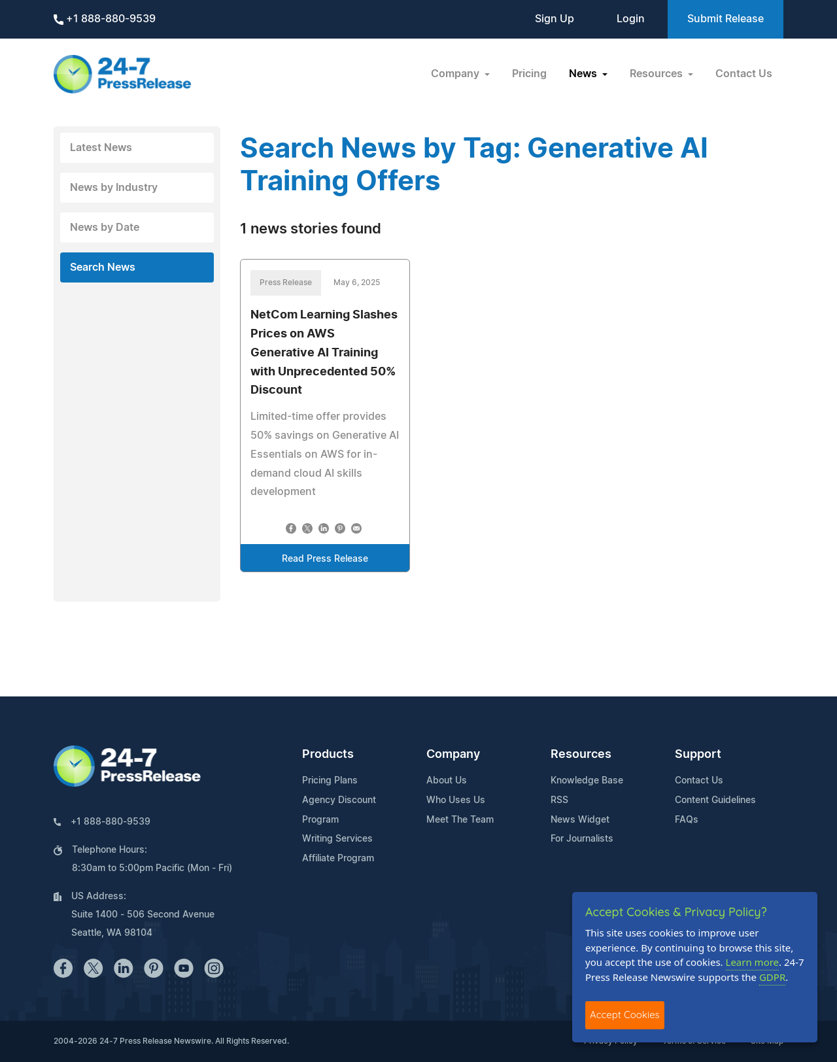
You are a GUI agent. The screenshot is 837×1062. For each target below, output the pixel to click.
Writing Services (337, 839)
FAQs (686, 820)
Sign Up (554, 19)
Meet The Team (460, 820)
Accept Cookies (625, 1014)
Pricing (529, 74)
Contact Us (743, 74)
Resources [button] (657, 74)
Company (453, 755)
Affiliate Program (338, 858)
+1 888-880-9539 (105, 19)
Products (328, 755)
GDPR (772, 977)
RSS (559, 800)
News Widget (580, 820)
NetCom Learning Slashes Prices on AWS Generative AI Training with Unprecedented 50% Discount (324, 352)
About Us (446, 780)
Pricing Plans (330, 780)
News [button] (584, 74)
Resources (581, 755)
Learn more (752, 961)
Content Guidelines (715, 800)
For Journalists (582, 839)
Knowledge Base (587, 780)
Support (698, 755)
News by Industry (114, 187)
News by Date (104, 227)
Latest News (101, 148)
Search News (102, 267)
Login (631, 19)
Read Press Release (325, 559)
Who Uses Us (455, 800)
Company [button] (456, 74)
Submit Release (725, 19)
